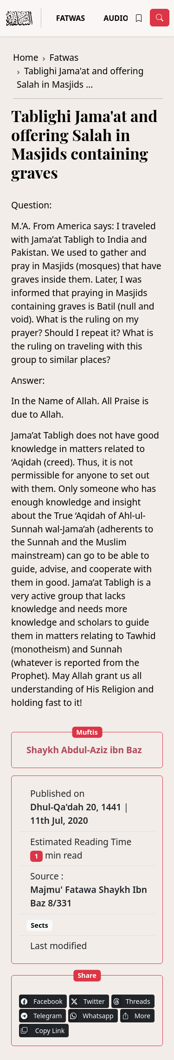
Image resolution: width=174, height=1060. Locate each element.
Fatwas (70, 18)
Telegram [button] (40, 1015)
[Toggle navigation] (159, 17)
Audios (118, 18)
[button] (138, 18)
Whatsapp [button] (90, 1015)
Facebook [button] (41, 1001)
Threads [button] (130, 1001)
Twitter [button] (87, 1001)
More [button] (135, 1015)
